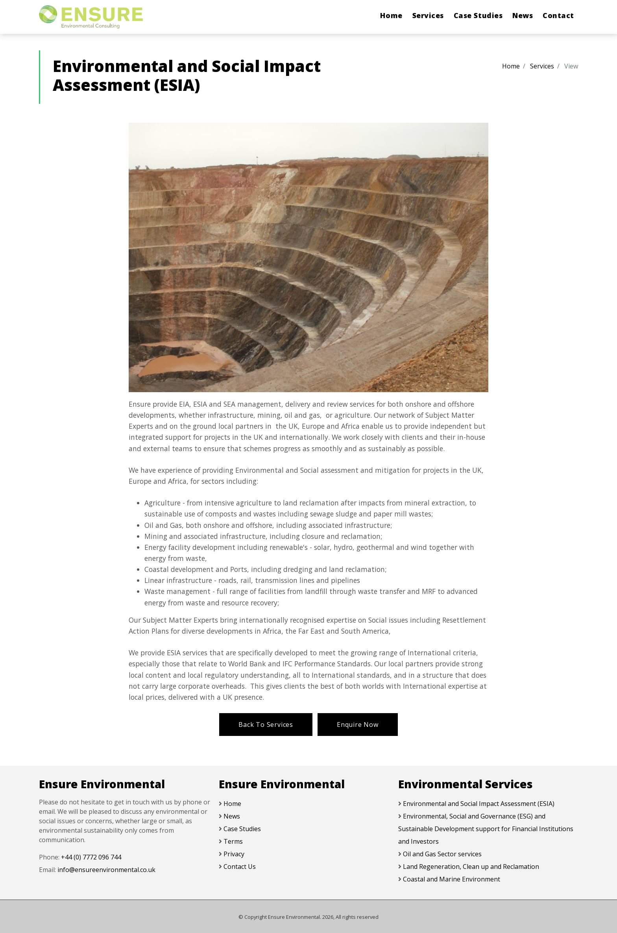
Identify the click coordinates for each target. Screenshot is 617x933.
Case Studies (478, 15)
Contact (558, 15)
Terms (233, 841)
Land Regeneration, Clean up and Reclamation (471, 866)
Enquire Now (358, 724)
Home (391, 15)
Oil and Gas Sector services (442, 854)
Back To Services (265, 724)
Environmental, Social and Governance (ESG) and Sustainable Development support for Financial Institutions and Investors (485, 829)
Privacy (234, 854)
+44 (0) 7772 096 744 (91, 857)
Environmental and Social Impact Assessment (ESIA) (478, 803)
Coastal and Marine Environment (451, 879)
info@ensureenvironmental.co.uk (106, 869)
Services (428, 15)
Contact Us (240, 866)
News (522, 15)
